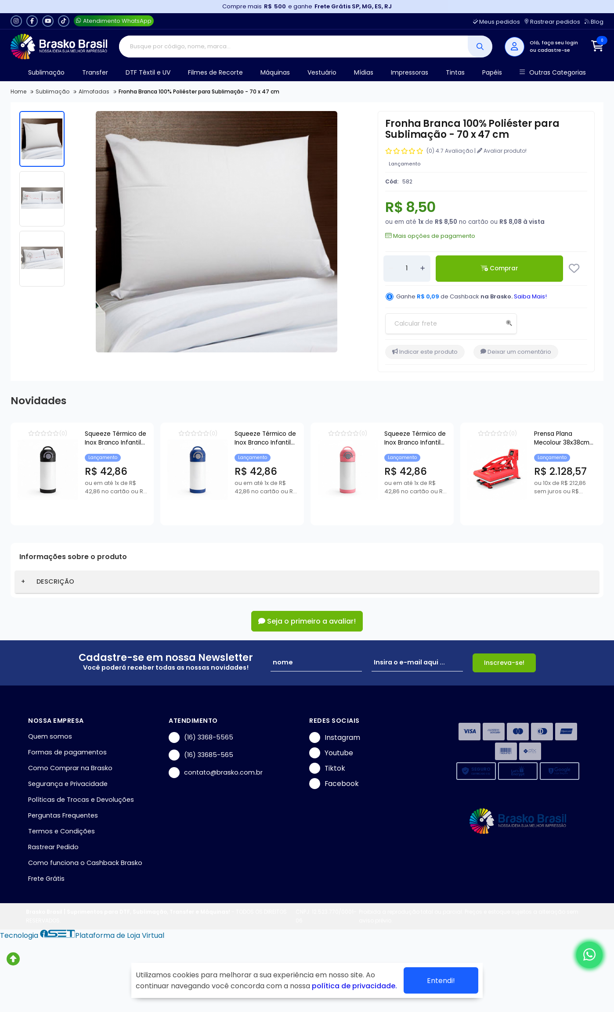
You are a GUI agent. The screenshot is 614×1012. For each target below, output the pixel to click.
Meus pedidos (496, 22)
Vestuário (321, 72)
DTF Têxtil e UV (148, 72)
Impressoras (409, 72)
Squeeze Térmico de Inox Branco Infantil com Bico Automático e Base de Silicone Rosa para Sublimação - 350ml (543, 439)
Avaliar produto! (502, 150)
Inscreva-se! (504, 662)
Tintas (455, 72)
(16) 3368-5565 (201, 737)
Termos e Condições (61, 831)
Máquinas (275, 72)
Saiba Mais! (530, 296)
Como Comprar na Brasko (70, 768)
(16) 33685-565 (201, 755)
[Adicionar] (422, 268)
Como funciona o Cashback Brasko (85, 862)
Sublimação (46, 72)
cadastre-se (554, 50)
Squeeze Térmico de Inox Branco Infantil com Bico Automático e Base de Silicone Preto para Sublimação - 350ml (144, 439)
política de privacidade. (354, 986)
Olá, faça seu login (554, 42)
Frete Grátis (46, 878)
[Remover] (391, 268)
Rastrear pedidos (552, 22)
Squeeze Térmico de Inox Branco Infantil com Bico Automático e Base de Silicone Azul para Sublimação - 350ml (344, 439)
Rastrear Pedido (53, 847)
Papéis (492, 72)
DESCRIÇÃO (55, 581)
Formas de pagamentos (67, 752)
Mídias (363, 72)
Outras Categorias (553, 72)
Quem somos (50, 736)
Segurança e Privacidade (68, 783)
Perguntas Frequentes (63, 815)
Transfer (95, 72)
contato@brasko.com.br (216, 772)
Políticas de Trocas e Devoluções (81, 799)
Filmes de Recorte (215, 72)
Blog (594, 22)
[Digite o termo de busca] (293, 46)
